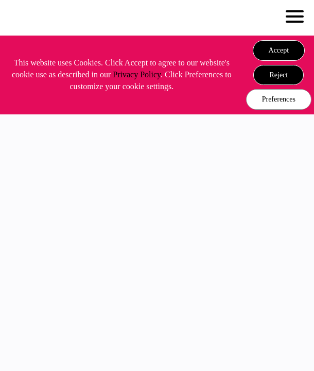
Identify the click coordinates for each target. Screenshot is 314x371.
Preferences (278, 99)
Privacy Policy (137, 74)
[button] (279, 50)
